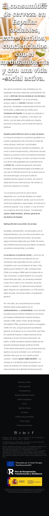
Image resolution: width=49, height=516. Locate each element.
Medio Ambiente (24, 399)
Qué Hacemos (24, 386)
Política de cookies (24, 425)
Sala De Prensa (24, 408)
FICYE (24, 404)
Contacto (24, 412)
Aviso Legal (24, 421)
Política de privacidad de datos (19, 443)
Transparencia (24, 391)
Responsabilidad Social (24, 395)
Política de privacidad (24, 417)
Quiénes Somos (24, 382)
